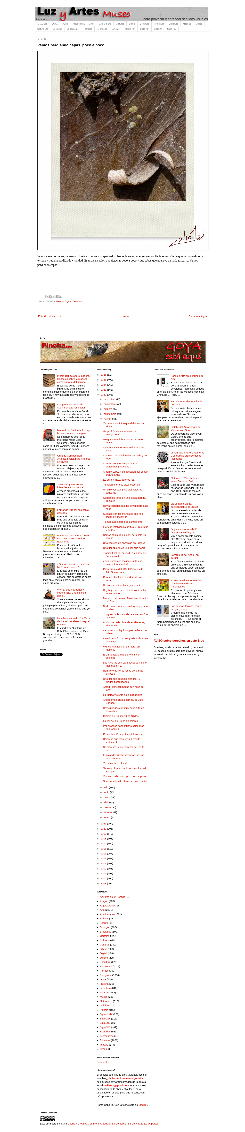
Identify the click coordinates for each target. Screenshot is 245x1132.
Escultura (144, 24)
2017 (104, 843)
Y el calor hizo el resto (115, 763)
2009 (104, 883)
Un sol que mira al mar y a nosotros (123, 585)
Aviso (65, 24)
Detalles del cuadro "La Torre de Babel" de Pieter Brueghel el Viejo (73, 621)
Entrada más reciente (50, 316)
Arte (102, 909)
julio (106, 787)
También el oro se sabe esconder (122, 484)
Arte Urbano (105, 24)
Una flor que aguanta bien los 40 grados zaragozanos (121, 680)
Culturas (120, 24)
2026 (104, 374)
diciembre (110, 399)
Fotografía (159, 24)
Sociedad (57, 29)
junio (107, 792)
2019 (104, 833)
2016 (104, 848)
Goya (103, 979)
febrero (108, 812)
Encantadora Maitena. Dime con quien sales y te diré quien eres (73, 538)
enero (107, 817)
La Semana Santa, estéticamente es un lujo (184, 505)
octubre (108, 408)
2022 (104, 394)
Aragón (104, 901)
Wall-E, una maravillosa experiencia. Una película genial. (71, 592)
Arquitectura (79, 24)
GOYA (55, 24)
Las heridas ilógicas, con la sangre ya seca (186, 607)
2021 (104, 823)
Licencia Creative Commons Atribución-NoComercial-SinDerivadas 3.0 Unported (113, 1123)
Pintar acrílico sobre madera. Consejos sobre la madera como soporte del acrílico (73, 378)
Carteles (104, 935)
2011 (104, 873)
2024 (104, 384)
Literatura (173, 24)
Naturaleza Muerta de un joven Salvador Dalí (185, 480)
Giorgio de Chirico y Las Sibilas (120, 715)
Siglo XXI (171, 29)
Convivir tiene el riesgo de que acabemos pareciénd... (120, 465)
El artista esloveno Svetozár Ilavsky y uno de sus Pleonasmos (186, 583)
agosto (108, 419)
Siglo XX (158, 29)
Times (103, 1048)
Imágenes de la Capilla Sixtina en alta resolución (71, 406)
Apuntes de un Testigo (112, 896)
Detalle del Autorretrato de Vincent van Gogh (185, 428)
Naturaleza (42, 29)
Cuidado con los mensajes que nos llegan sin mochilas (123, 515)
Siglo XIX (144, 29)
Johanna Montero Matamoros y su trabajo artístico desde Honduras (187, 455)
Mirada (104, 992)
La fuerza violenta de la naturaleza (122, 694)
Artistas (115, 29)
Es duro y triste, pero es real (119, 479)
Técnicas (87, 29)
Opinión (104, 1005)
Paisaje (104, 1009)
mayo (107, 797)
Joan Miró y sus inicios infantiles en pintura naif (70, 486)
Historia (104, 983)
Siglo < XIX (106, 1014)
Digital (68, 301)
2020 (104, 828)
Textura (104, 1044)
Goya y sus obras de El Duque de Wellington (184, 531)
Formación (102, 29)
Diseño (104, 957)
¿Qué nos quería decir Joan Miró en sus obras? (73, 566)
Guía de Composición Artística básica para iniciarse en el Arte (73, 458)
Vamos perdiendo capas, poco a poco (124, 776)
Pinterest (102, 1062)
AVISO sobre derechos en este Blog (178, 640)
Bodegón (105, 927)
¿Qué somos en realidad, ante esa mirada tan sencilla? (122, 562)
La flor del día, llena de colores (120, 720)
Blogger (142, 1104)
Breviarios (105, 931)
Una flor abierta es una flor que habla (124, 547)
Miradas (187, 24)
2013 (104, 863)
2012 (104, 868)
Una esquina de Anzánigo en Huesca (124, 542)
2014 (104, 858)
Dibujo (132, 24)
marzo (108, 807)
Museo (198, 24)
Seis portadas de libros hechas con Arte (125, 781)
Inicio (126, 316)
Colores (104, 940)
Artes (91, 24)
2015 (104, 853)
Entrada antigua (198, 316)
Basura (60, 301)
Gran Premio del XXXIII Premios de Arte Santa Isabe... (123, 571)
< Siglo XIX (129, 29)
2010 (104, 878)
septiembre (110, 413)
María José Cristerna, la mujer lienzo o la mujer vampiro (74, 432)
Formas (104, 970)
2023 (104, 389)
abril (106, 802)
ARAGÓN (42, 24)
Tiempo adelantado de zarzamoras (122, 521)
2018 (104, 838)
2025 (104, 379)
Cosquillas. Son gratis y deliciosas (122, 734)
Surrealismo (73, 29)
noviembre (110, 404)
